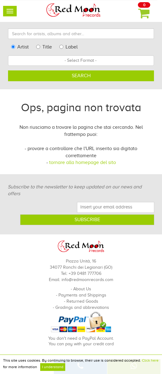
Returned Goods (82, 301)
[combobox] (81, 60)
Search (81, 75)
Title (44, 47)
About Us (82, 289)
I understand (52, 367)
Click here (150, 360)
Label (68, 47)
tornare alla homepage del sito (82, 162)
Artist (20, 47)
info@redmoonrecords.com (87, 279)
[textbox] (81, 60)
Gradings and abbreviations (82, 307)
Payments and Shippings (82, 295)
